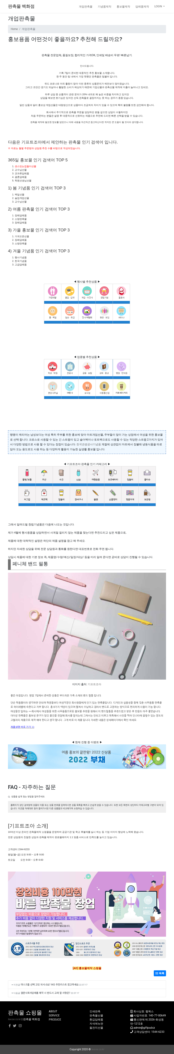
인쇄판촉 (95, 1011)
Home (14, 29)
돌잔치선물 (96, 1027)
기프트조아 (94, 684)
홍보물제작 (123, 6)
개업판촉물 (85, 6)
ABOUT (53, 1011)
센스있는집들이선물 (25, 166)
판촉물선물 (96, 1015)
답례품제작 (142, 6)
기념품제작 (104, 6)
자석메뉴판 (96, 1023)
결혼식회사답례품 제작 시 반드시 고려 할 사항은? (45, 992)
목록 (159, 973)
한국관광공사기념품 (88, 444)
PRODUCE (55, 1019)
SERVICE (54, 1015)
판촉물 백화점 (21, 6)
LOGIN (158, 6)
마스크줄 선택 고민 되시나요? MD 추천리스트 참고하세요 (50, 984)
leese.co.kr (14, 1019)
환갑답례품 (96, 1019)
